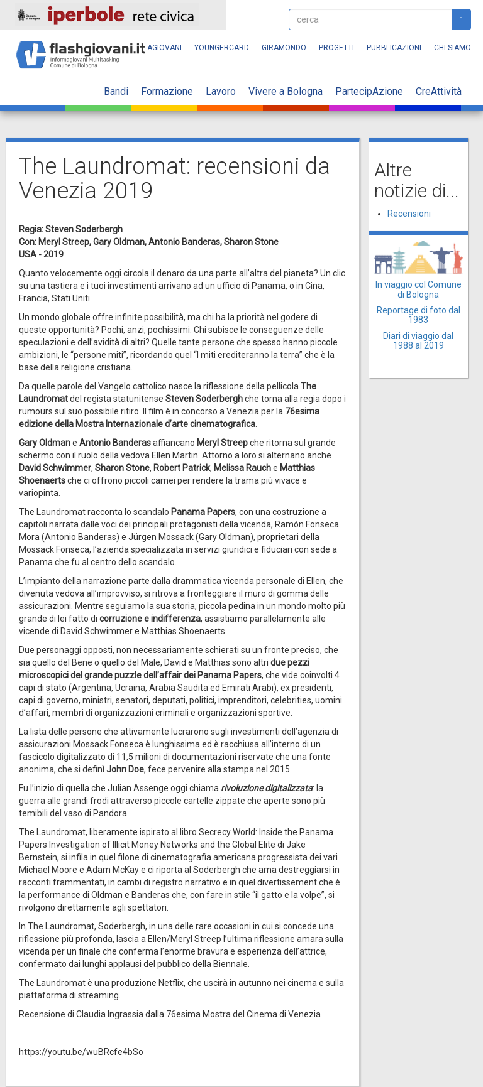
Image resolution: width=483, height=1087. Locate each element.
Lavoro (221, 91)
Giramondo (284, 47)
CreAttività (439, 91)
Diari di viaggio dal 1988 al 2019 (418, 340)
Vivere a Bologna (285, 91)
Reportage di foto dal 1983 (418, 315)
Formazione (167, 91)
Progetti (336, 47)
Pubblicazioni (394, 47)
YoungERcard (221, 47)
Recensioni (409, 213)
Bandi (116, 91)
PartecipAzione (369, 91)
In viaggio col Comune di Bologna (418, 289)
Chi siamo (452, 47)
